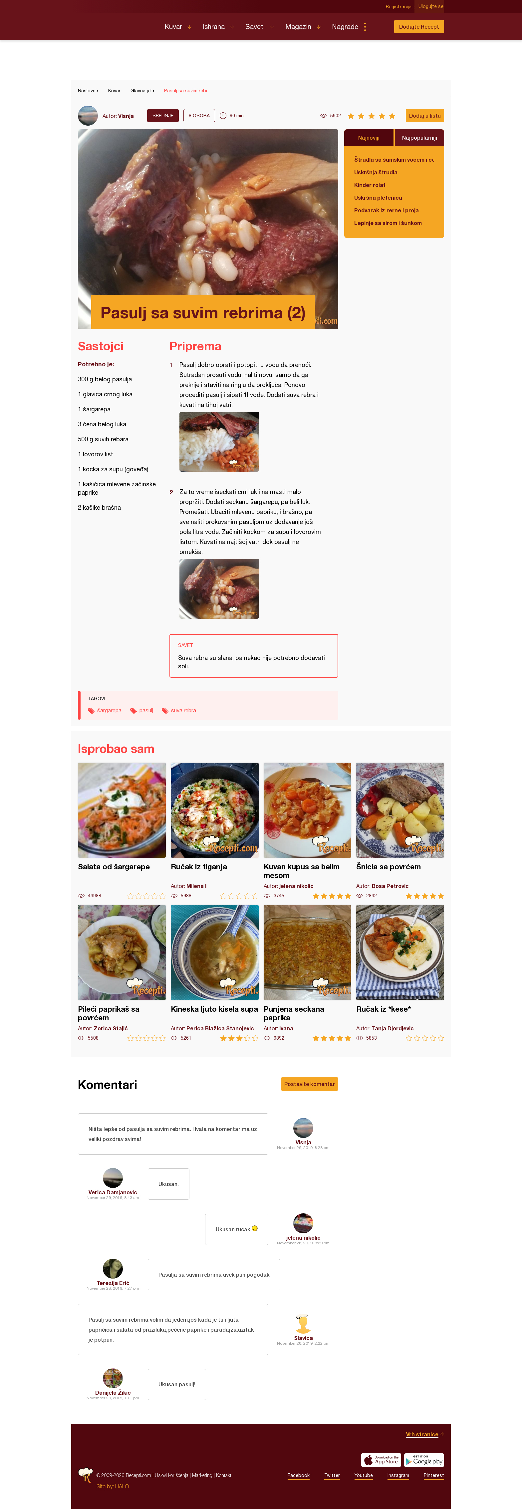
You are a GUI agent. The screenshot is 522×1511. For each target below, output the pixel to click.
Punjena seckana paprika (308, 973)
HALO (122, 1488)
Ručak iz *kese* (400, 973)
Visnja (126, 116)
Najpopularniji (419, 137)
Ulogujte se (431, 6)
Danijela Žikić (113, 1394)
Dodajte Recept (419, 26)
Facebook (299, 1477)
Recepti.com (116, 24)
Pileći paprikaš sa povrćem (122, 973)
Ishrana (214, 26)
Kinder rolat (370, 185)
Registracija (399, 6)
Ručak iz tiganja (215, 831)
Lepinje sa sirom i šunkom (388, 223)
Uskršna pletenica (378, 197)
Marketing (202, 1477)
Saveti (255, 26)
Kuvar (173, 26)
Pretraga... (378, 26)
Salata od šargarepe (122, 831)
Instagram (398, 1477)
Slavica (303, 1339)
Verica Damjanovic (113, 1193)
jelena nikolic (303, 1238)
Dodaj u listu (425, 115)
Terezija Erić (113, 1283)
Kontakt (223, 1477)
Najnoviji (369, 137)
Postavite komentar (309, 1084)
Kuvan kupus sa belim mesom (308, 831)
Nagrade (345, 26)
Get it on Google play (424, 1462)
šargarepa (109, 710)
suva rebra (183, 710)
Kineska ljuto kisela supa (215, 973)
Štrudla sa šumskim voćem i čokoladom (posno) (394, 159)
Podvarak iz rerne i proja (386, 210)
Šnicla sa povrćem (400, 831)
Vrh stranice (422, 1436)
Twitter (332, 1477)
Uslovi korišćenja (171, 1477)
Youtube (364, 1477)
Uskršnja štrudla (375, 172)
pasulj (146, 710)
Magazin (298, 26)
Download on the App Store (381, 1462)
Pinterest (434, 1477)
